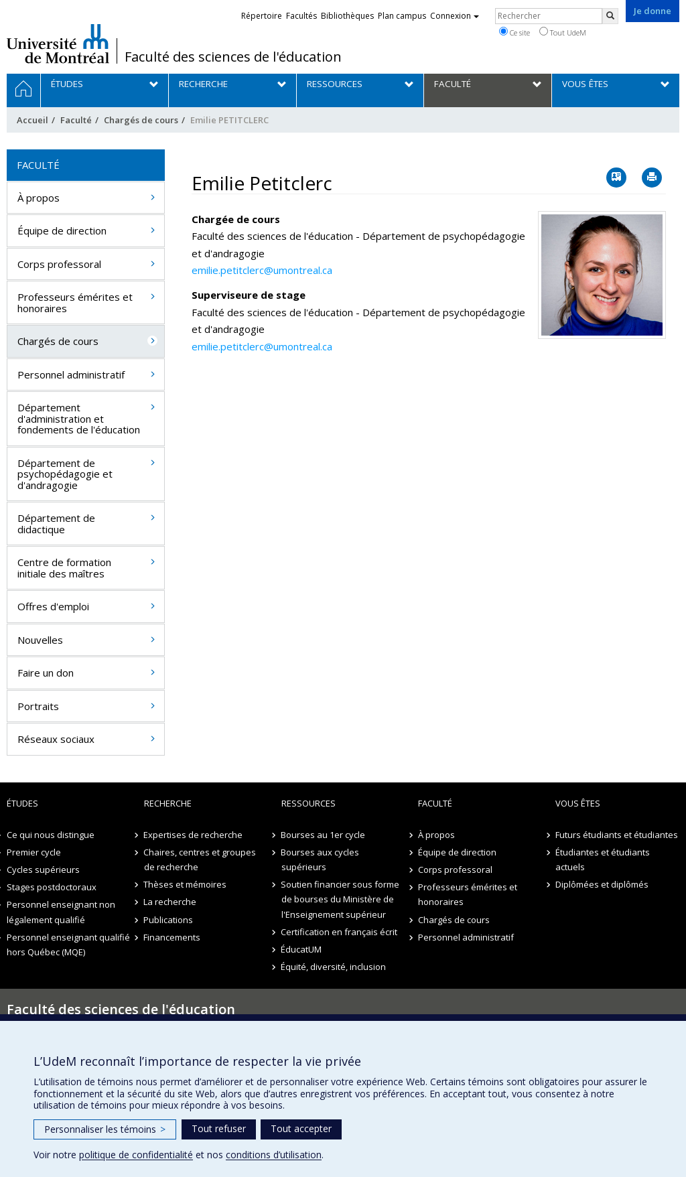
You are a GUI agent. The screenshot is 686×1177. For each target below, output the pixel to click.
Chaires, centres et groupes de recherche (200, 859)
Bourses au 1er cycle (323, 835)
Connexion (454, 15)
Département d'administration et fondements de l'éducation (78, 418)
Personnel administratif (71, 374)
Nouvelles (40, 639)
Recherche (168, 803)
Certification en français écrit (339, 932)
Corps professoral (59, 264)
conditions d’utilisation (274, 1154)
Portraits (38, 706)
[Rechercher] (610, 16)
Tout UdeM (562, 32)
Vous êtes (577, 803)
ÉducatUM (301, 949)
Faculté (76, 120)
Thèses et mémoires (185, 884)
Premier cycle (34, 852)
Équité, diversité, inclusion (334, 967)
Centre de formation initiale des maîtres (64, 567)
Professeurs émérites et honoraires (75, 302)
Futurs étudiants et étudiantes (616, 835)
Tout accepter (301, 1128)
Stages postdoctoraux (51, 887)
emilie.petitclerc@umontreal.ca (262, 270)
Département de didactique (56, 523)
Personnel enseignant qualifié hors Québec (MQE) (68, 944)
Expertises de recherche (193, 835)
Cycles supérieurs (43, 869)
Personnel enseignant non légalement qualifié (61, 911)
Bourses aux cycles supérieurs (320, 859)
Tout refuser (219, 1128)
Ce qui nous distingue (50, 835)
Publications (169, 920)
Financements (172, 937)
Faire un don (45, 672)
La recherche (170, 902)
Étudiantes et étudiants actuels (602, 859)
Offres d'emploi (53, 606)
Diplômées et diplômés (601, 884)
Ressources (308, 803)
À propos (38, 197)
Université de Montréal (58, 43)
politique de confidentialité (136, 1154)
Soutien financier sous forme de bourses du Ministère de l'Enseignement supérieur (340, 899)
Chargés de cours (141, 120)
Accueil (32, 120)
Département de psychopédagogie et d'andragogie (65, 474)
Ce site (514, 32)
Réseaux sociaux (55, 739)
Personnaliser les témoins (104, 1129)
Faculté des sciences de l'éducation (233, 57)
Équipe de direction (62, 230)
